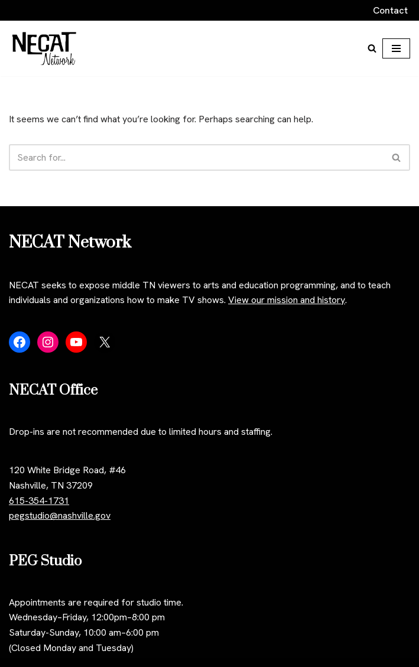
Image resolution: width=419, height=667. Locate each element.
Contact (390, 10)
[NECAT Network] (44, 48)
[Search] (372, 48)
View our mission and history (286, 300)
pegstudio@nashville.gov (60, 515)
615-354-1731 (39, 500)
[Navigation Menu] (396, 48)
